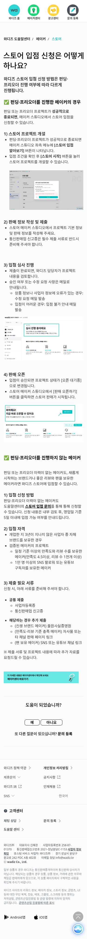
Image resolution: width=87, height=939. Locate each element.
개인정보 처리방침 (59, 768)
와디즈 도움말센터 (17, 39)
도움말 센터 (14, 829)
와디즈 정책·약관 (18, 768)
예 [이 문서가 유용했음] (32, 722)
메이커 (41, 39)
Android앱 (14, 917)
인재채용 (52, 786)
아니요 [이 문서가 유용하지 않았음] (51, 722)
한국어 (63, 796)
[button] (78, 929)
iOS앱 (40, 917)
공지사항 (52, 777)
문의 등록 (65, 733)
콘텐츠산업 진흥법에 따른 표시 (37, 903)
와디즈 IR (13, 786)
